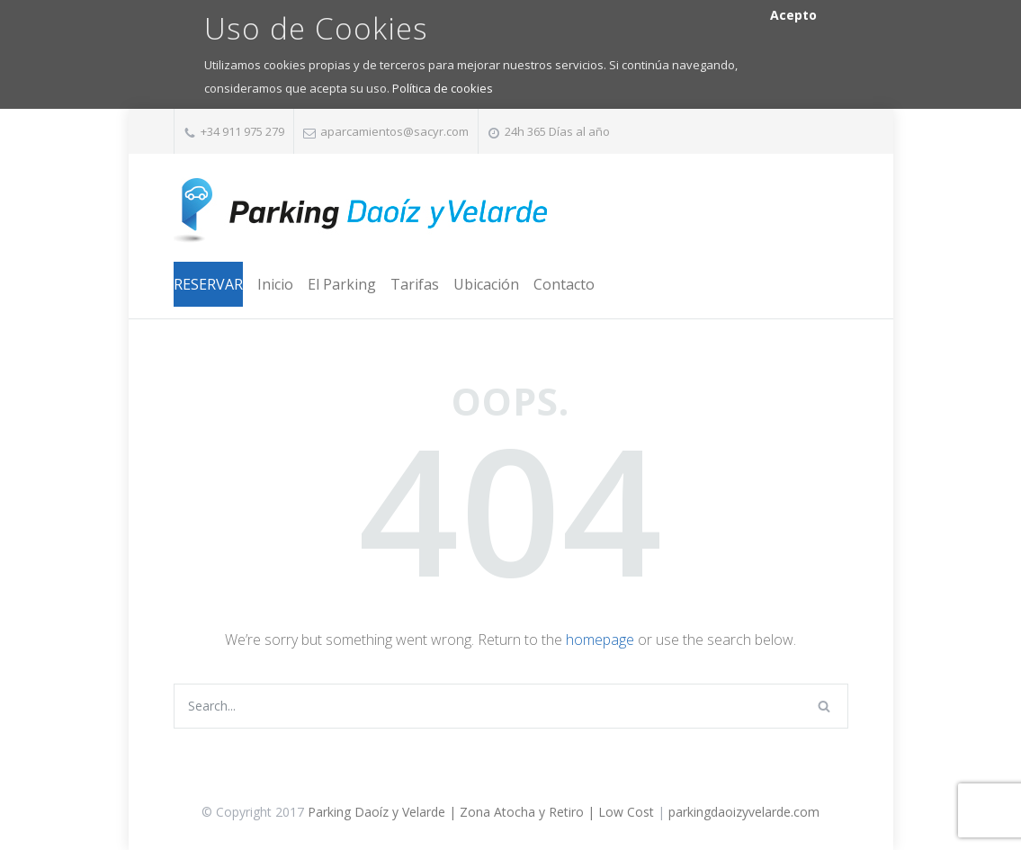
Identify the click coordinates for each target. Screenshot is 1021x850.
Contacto (564, 284)
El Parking (342, 284)
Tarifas (414, 284)
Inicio (275, 284)
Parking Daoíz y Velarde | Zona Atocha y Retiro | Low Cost (481, 811)
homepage (600, 639)
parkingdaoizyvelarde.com (743, 811)
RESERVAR (208, 284)
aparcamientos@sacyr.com (394, 131)
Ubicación (486, 284)
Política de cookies (442, 88)
